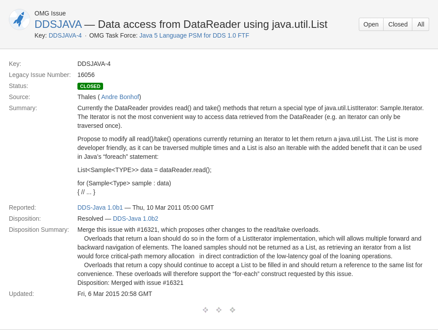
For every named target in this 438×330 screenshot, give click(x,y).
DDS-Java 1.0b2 (135, 218)
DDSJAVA (58, 24)
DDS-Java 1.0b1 (100, 207)
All (420, 24)
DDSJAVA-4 (65, 35)
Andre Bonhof (120, 96)
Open (371, 24)
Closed (398, 24)
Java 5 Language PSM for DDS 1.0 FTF (194, 35)
